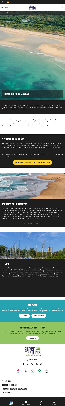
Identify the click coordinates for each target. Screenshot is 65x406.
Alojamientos (7, 393)
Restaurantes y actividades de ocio (14, 389)
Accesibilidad (39, 316)
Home (3, 13)
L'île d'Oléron (6, 381)
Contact (24, 316)
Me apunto (32, 338)
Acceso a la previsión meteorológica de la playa (32, 162)
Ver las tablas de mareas (32, 223)
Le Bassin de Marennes (9, 385)
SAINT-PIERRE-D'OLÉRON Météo (32, 286)
